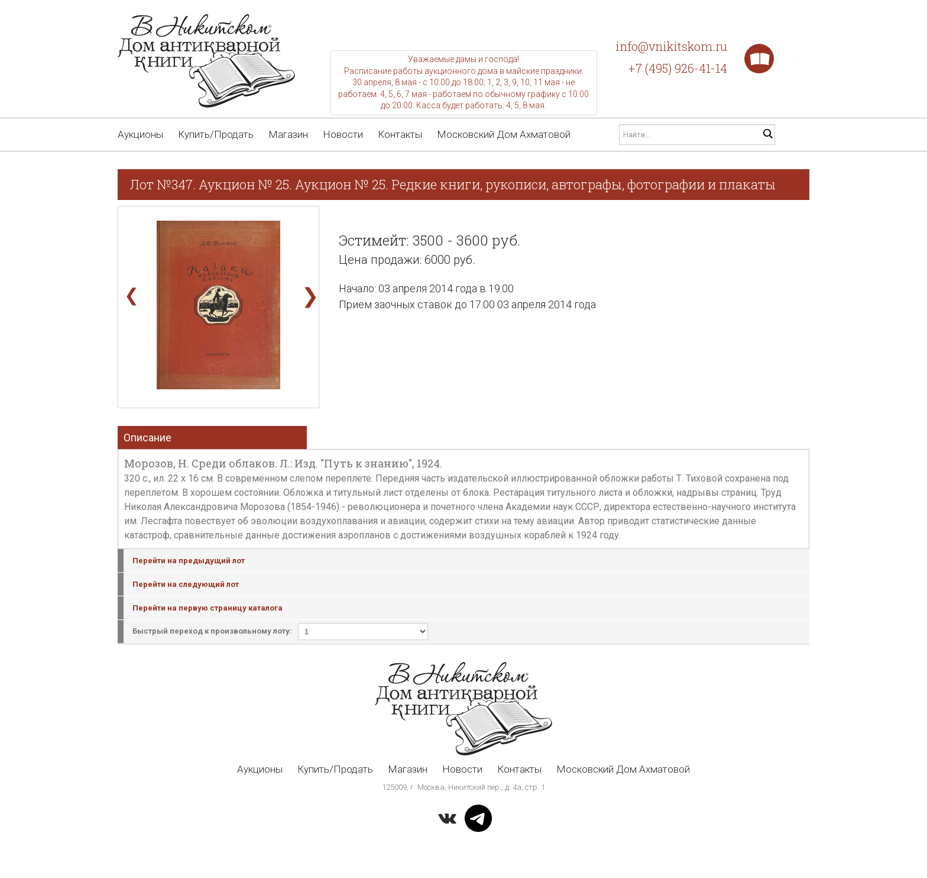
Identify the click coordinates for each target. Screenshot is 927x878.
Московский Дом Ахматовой (504, 134)
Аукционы (140, 134)
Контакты (400, 134)
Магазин (288, 134)
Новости (343, 134)
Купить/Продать (216, 134)
